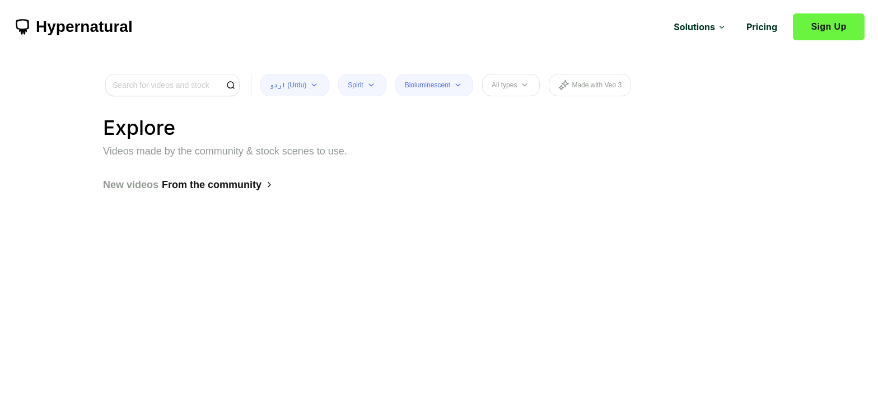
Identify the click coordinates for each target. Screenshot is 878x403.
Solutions (700, 26)
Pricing (761, 26)
